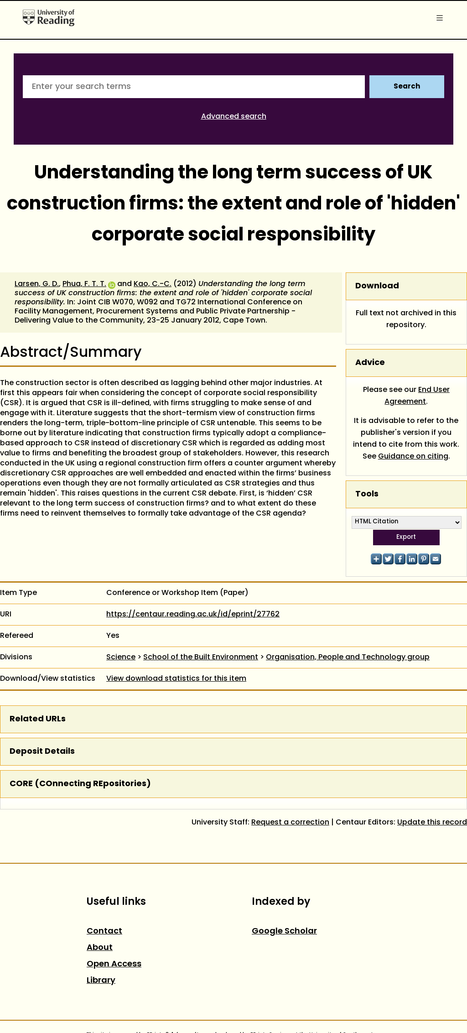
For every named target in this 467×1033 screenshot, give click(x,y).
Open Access (114, 964)
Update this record (432, 823)
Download (377, 286)
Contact (104, 931)
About (100, 948)
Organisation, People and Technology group (348, 657)
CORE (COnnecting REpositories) (80, 784)
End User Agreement (417, 396)
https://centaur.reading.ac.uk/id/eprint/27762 (193, 615)
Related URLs (38, 719)
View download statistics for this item (176, 679)
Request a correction (290, 823)
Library (101, 981)
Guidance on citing (413, 457)
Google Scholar (284, 931)
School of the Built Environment (200, 657)
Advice (370, 363)
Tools (367, 494)
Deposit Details (42, 752)
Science (120, 657)
